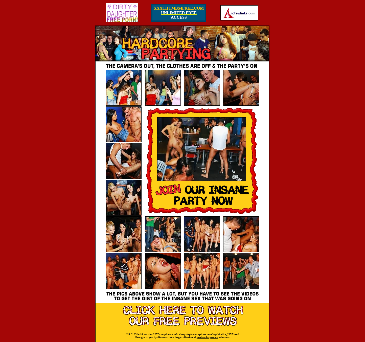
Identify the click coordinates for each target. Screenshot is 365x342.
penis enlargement (207, 337)
